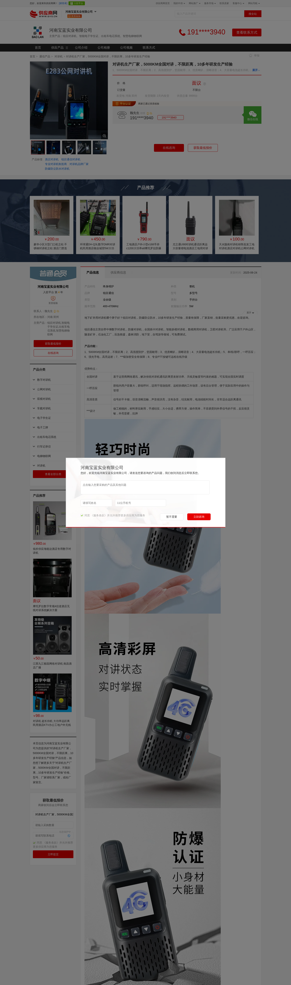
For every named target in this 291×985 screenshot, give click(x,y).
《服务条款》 (99, 515)
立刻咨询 (198, 516)
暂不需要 (171, 516)
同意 (85, 515)
